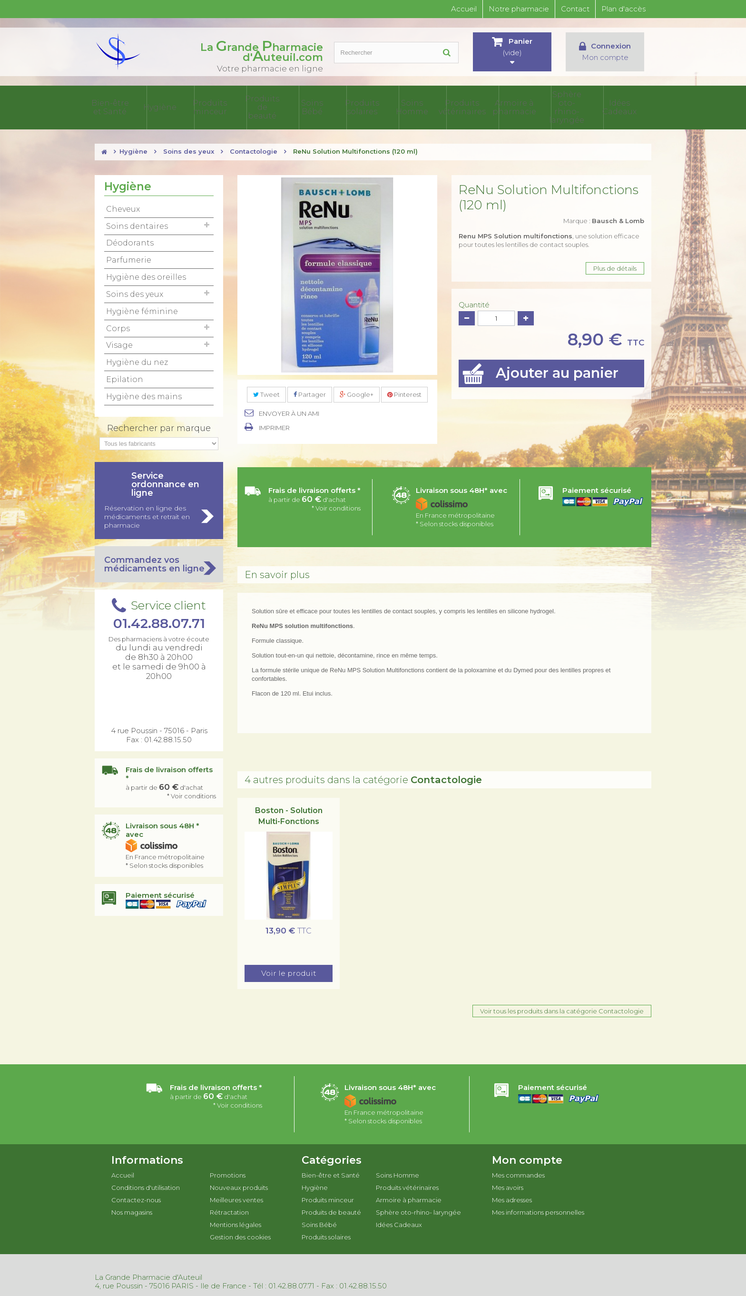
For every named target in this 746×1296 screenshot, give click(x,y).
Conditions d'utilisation (145, 1185)
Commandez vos (159, 562)
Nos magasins (131, 1210)
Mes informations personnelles (538, 1210)
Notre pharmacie (519, 8)
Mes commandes (518, 1173)
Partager (310, 392)
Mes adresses (512, 1198)
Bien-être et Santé (164, 106)
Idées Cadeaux (628, 106)
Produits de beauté (303, 106)
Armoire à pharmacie (535, 106)
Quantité (474, 303)
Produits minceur (257, 106)
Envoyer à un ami (289, 411)
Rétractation (229, 1210)
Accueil (464, 8)
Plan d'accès (623, 8)
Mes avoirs (507, 1185)
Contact (575, 8)
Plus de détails (615, 266)
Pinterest (404, 392)
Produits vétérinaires (489, 106)
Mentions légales (235, 1223)
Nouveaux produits (239, 1185)
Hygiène (210, 106)
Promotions (227, 1173)
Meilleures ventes (236, 1198)
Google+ (356, 392)
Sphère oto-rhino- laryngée (581, 106)
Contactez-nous (136, 1198)
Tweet (266, 392)
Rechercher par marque (159, 426)
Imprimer (274, 426)
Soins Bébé (349, 106)
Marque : (603, 219)
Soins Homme (442, 106)
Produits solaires (396, 106)
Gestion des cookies (240, 1235)
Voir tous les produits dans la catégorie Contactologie (562, 1009)
